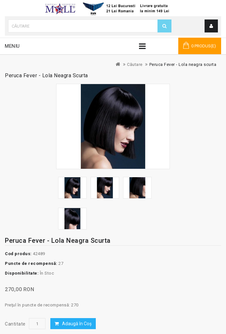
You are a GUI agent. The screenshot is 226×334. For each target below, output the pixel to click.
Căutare (135, 64)
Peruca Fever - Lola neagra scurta (183, 64)
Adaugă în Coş (77, 323)
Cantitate (15, 324)
